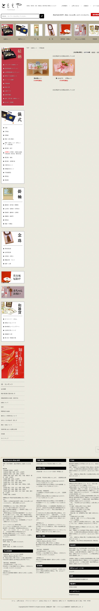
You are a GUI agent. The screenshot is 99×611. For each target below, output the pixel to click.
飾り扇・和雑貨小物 (10, 338)
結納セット (34, 48)
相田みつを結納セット (11, 76)
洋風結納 (41, 48)
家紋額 (7, 180)
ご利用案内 (64, 6)
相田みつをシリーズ (10, 323)
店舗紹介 (86, 6)
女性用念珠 (8, 252)
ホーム (13, 601)
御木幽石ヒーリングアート (12, 326)
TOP (28, 48)
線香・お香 (8, 263)
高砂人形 (7, 87)
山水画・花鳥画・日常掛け (12, 208)
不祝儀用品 (8, 172)
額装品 (7, 220)
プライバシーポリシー (58, 530)
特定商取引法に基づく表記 (74, 601)
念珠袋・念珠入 (9, 256)
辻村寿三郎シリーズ (10, 330)
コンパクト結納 (9, 79)
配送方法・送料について (59, 601)
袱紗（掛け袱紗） (10, 139)
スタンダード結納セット (11, 64)
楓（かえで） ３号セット (64, 78)
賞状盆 (7, 176)
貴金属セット (38, 78)
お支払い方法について (45, 601)
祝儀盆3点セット (9, 168)
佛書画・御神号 (9, 216)
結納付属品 (8, 95)
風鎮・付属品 (8, 223)
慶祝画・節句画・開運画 (11, 205)
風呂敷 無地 (8, 157)
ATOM (88, 601)
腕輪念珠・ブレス (10, 260)
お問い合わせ (75, 6)
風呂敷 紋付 (8, 148)
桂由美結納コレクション (11, 68)
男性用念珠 (8, 248)
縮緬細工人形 (8, 334)
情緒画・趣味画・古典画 (11, 212)
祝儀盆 (7, 135)
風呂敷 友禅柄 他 (10, 161)
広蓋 (6, 127)
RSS (84, 601)
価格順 (93, 52)
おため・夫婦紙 (9, 102)
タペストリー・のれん (11, 319)
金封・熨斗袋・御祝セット (12, 98)
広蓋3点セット (9, 165)
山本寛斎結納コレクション (12, 72)
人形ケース (8, 91)
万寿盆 (7, 131)
